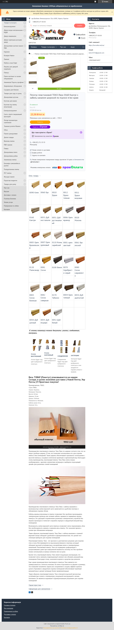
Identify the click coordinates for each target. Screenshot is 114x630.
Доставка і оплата (10, 195)
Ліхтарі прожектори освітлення (10, 121)
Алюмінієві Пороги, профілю (13, 82)
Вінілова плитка (9, 141)
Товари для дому (10, 184)
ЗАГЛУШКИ (75, 355)
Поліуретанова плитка (11, 169)
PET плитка (7, 173)
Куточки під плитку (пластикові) (10, 106)
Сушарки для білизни (11, 90)
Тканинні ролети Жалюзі (12, 126)
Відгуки (6, 191)
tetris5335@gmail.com (96, 53)
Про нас (6, 188)
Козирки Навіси (9, 55)
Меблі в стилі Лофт (10, 63)
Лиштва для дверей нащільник (11, 68)
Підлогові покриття (10, 180)
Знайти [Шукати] (79, 25)
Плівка (6, 149)
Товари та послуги (10, 23)
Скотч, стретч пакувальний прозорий (13, 115)
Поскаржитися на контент (51, 628)
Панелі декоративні (10, 134)
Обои (6, 130)
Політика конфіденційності (69, 628)
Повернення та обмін (11, 206)
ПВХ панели (8, 145)
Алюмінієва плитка (10, 160)
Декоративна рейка (11, 156)
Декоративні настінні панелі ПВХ (13, 47)
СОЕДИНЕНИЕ (63, 356)
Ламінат (6, 59)
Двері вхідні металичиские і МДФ (13, 31)
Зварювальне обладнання (13, 86)
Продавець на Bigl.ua (57, 626)
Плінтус (6, 73)
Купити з (40, 127)
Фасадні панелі (9, 177)
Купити (40, 122)
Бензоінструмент (9, 26)
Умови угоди (8, 202)
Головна (34, 47)
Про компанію (8, 608)
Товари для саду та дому (13, 93)
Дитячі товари (9, 137)
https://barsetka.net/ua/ (96, 45)
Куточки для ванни (10, 101)
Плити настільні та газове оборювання (12, 77)
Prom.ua (67, 624)
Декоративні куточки (11, 97)
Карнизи (7, 52)
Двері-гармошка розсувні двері (13, 41)
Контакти (7, 209)
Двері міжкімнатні (10, 36)
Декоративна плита (10, 152)
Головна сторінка (9, 605)
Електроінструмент (10, 111)
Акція (72, 47)
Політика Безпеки (10, 199)
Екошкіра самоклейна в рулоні (12, 164)
